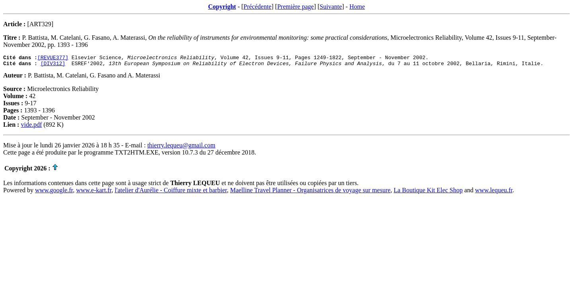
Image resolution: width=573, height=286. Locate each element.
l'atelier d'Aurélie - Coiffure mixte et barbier (171, 192)
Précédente (257, 6)
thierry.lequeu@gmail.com (181, 147)
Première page (295, 6)
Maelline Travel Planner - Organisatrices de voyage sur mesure (310, 192)
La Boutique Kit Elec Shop (428, 192)
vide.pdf (31, 127)
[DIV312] (53, 65)
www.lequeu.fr (494, 192)
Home (357, 6)
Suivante (331, 6)
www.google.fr (54, 192)
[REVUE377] (52, 58)
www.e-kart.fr (93, 192)
